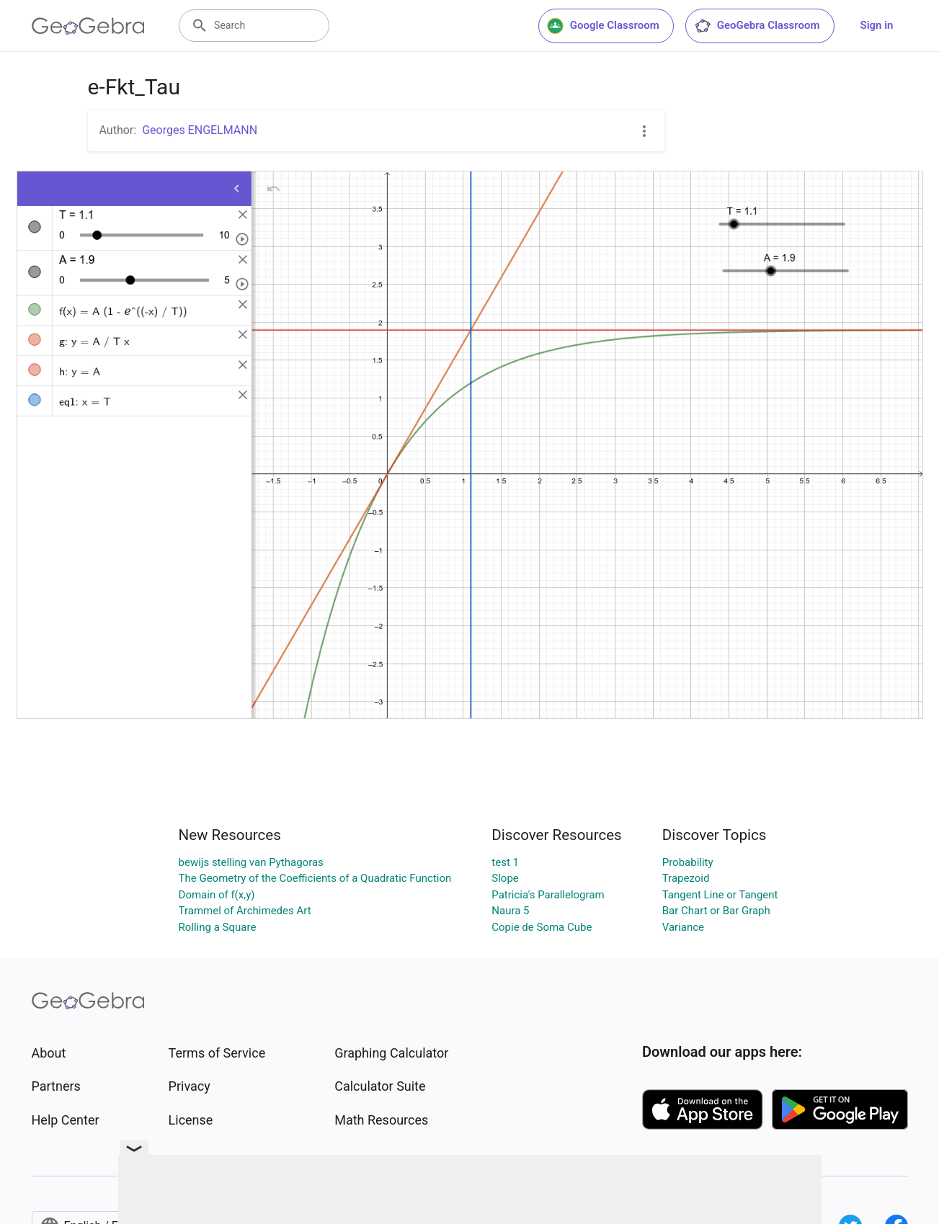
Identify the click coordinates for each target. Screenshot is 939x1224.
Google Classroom (603, 26)
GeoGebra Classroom (757, 26)
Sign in (877, 25)
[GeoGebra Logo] (88, 26)
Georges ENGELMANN (199, 130)
